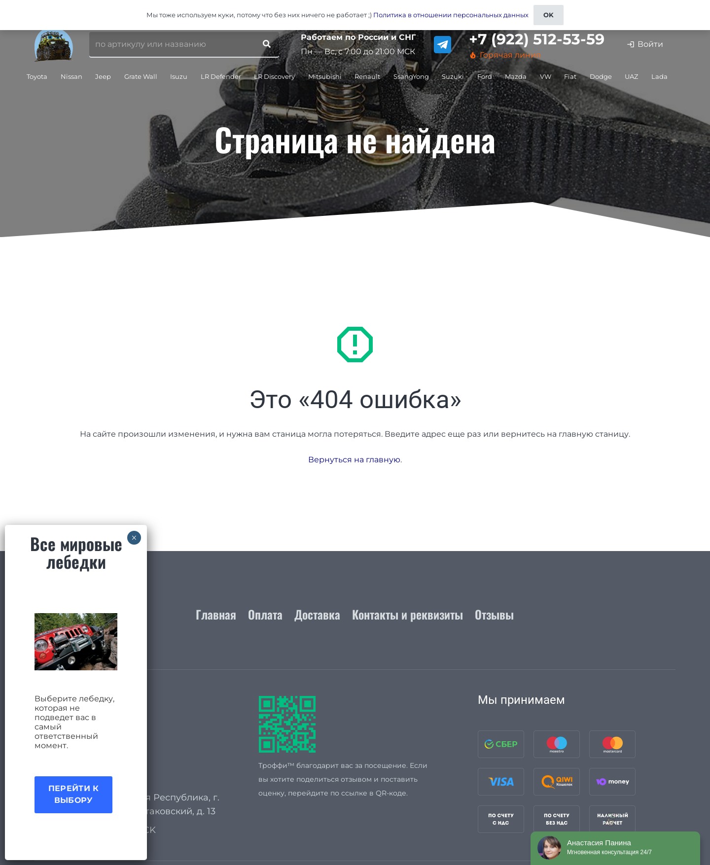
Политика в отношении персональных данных (451, 15)
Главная (216, 614)
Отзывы (494, 614)
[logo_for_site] (54, 44)
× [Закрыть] (134, 537)
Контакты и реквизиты (407, 614)
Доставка (317, 614)
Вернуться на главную (354, 459)
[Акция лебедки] (76, 641)
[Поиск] (266, 44)
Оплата (265, 614)
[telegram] (442, 44)
